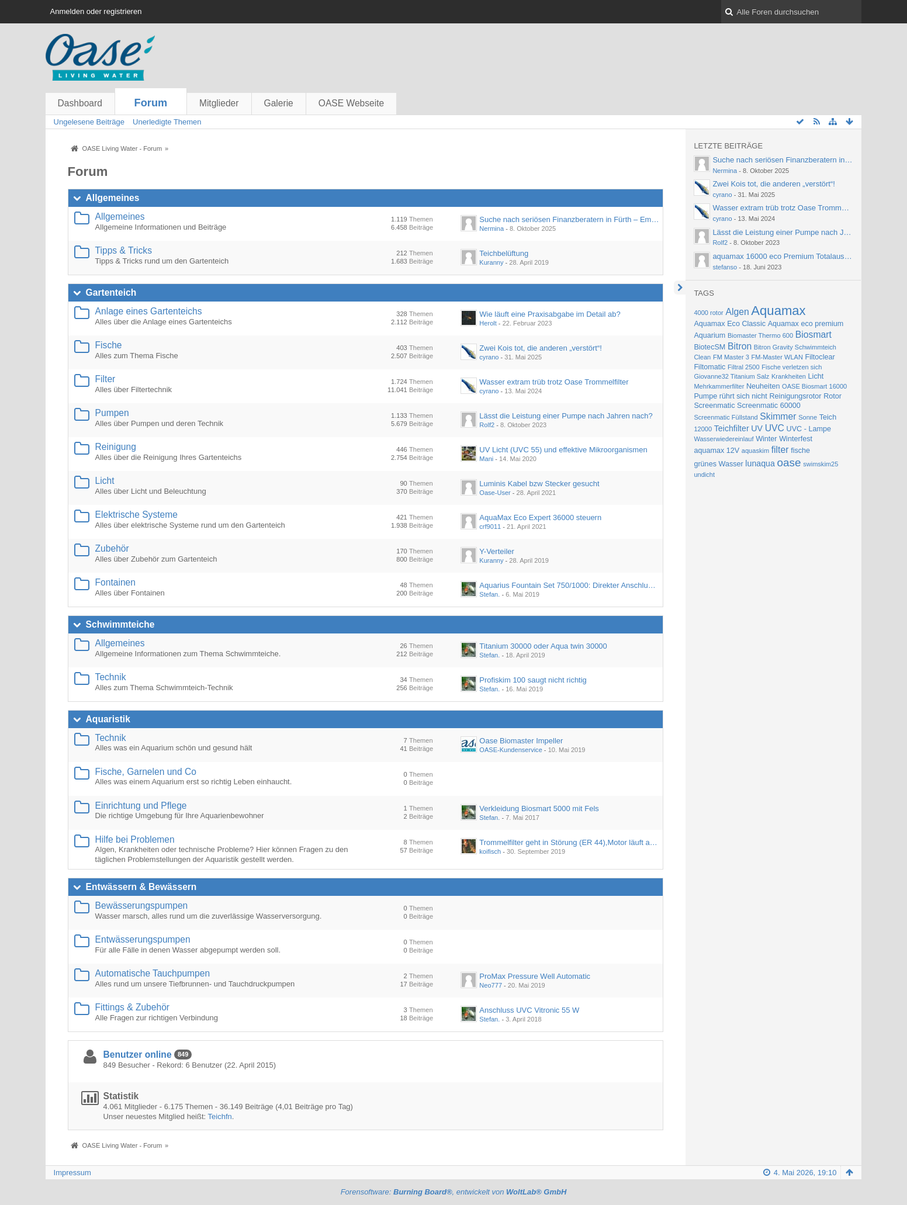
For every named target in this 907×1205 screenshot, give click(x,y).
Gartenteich (111, 292)
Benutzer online (137, 1054)
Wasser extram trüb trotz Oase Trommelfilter (553, 382)
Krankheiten (788, 376)
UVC (774, 428)
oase (789, 462)
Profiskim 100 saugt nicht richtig (533, 680)
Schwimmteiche (120, 624)
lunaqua (760, 463)
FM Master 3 (731, 357)
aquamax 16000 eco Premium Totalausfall (783, 256)
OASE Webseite (351, 103)
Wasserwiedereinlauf (723, 438)
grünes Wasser (718, 464)
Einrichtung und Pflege (141, 806)
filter (780, 450)
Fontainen (115, 582)
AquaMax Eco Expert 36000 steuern (540, 517)
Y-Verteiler (496, 551)
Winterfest (795, 439)
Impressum (72, 1172)
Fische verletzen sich (791, 366)
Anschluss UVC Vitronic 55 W (529, 1010)
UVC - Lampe (809, 429)
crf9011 (490, 526)
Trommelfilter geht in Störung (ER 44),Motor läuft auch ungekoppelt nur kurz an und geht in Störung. (647, 842)
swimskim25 (820, 464)
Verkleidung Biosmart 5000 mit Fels (538, 808)
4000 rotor (708, 312)
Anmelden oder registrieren (96, 11)
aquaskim (755, 450)
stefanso (724, 267)
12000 (703, 428)
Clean (702, 357)
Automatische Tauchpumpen (152, 973)
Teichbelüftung (503, 253)
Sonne (807, 417)
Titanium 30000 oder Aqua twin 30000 (543, 646)
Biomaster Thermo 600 (760, 335)
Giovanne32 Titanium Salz (731, 376)
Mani (486, 458)
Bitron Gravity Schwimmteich (795, 347)
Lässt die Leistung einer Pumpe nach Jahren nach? (565, 415)
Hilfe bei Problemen (135, 839)
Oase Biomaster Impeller (521, 740)
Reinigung (115, 447)
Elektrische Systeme (136, 515)
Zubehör (112, 548)
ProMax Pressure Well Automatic (534, 976)
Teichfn (220, 1116)
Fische (108, 345)
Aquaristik (108, 719)
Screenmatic (714, 405)
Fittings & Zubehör (132, 1007)
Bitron (740, 346)
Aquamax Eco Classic (730, 324)
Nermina (491, 228)
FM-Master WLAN (777, 357)
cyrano (488, 357)
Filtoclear (820, 357)
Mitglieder (219, 103)
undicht (704, 474)
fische (800, 450)
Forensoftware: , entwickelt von (454, 1191)
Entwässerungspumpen (143, 939)
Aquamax (778, 310)
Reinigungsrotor (795, 396)
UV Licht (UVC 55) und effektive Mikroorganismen (563, 449)
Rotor (832, 396)
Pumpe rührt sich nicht (730, 396)
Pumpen (112, 413)
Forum (151, 103)
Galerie (278, 103)
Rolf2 (486, 424)
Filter (105, 379)
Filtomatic (709, 367)
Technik (110, 677)
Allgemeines (113, 198)
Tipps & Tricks (123, 250)
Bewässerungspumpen (141, 905)
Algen (737, 312)
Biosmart (813, 335)
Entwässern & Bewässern (141, 887)
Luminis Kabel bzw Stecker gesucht (539, 483)
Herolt (487, 323)
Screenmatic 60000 (769, 405)
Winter (766, 439)
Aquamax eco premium (806, 324)
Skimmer (778, 416)
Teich (827, 417)
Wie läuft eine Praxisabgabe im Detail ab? (549, 314)
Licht (105, 481)
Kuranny (491, 262)
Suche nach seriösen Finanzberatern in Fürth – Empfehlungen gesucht (598, 219)
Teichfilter (731, 428)
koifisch (490, 851)
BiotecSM (709, 347)
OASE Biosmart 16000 (814, 386)
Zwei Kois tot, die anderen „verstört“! (540, 348)
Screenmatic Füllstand (725, 417)
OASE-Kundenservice (510, 749)
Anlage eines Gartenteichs (148, 311)
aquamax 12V (716, 450)
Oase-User (494, 492)
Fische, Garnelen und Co (145, 772)
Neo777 (490, 985)
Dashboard (80, 103)
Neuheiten (763, 386)
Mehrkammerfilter (719, 386)
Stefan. (489, 594)
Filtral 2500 (744, 366)
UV (757, 428)
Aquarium (709, 335)
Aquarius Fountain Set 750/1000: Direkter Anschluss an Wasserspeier (596, 585)
